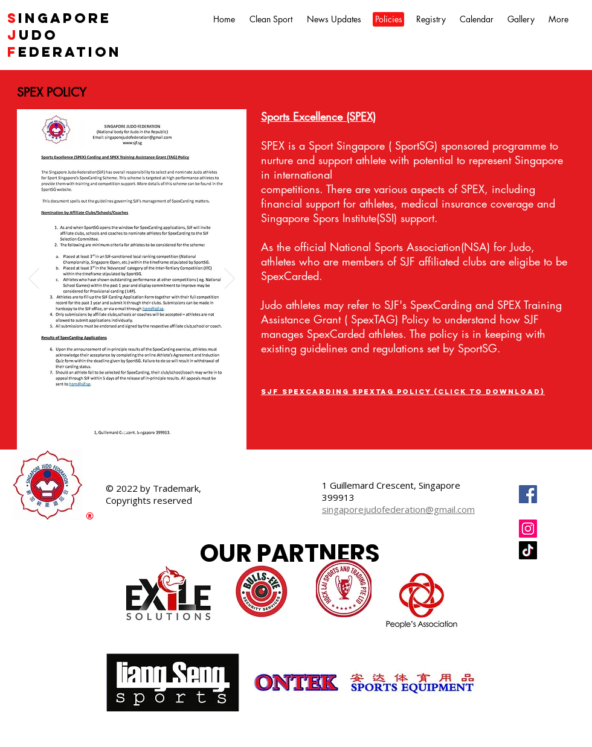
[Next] (229, 279)
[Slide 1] (124, 430)
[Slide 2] (140, 430)
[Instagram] (528, 529)
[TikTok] (528, 550)
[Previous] (33, 279)
